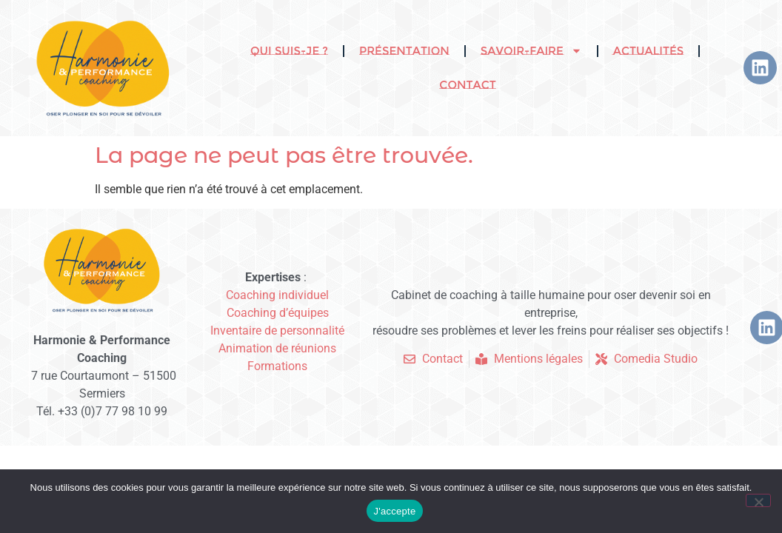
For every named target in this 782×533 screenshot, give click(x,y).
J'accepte (395, 511)
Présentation (404, 51)
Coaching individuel (277, 295)
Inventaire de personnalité (277, 331)
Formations (277, 366)
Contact (467, 85)
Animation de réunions (277, 348)
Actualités (648, 51)
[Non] (758, 500)
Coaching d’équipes (278, 313)
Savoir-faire (531, 51)
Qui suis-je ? (289, 51)
